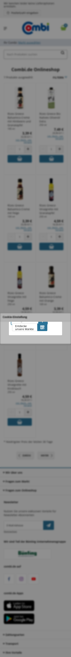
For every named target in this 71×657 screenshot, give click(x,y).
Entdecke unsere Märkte (24, 327)
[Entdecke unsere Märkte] (42, 327)
